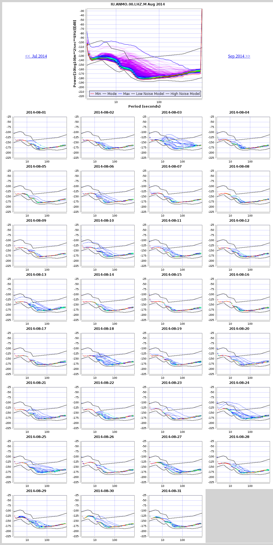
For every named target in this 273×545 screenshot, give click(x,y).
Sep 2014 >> (239, 56)
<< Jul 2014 (36, 56)
